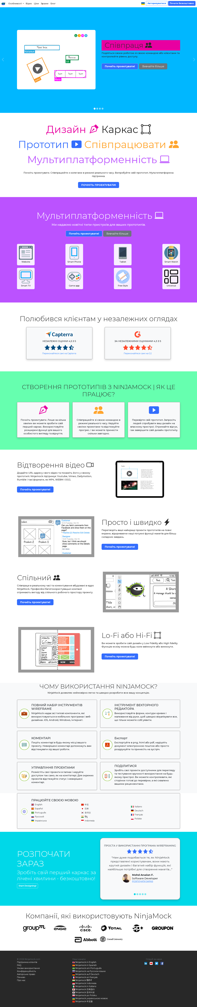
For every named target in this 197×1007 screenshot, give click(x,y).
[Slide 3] (100, 108)
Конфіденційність (26, 971)
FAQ (19, 965)
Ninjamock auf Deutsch (85, 974)
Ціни (36, 3)
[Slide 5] (145, 894)
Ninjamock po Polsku (84, 995)
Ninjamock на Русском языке (89, 971)
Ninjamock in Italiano (84, 986)
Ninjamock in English (84, 962)
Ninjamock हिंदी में (82, 980)
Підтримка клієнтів (27, 962)
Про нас (21, 980)
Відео (29, 3)
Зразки (44, 3)
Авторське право (26, 974)
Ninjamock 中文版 (82, 1001)
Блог (53, 3)
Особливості (15, 3)
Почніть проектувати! (120, 66)
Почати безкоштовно (182, 3)
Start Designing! (27, 886)
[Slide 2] (97, 108)
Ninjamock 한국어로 (83, 992)
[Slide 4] (102, 108)
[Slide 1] (95, 108)
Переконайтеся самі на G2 (138, 353)
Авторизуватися (157, 3)
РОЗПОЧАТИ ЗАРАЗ (142, 881)
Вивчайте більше (153, 66)
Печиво (21, 977)
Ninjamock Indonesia (84, 983)
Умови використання (28, 968)
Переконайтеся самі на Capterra (59, 353)
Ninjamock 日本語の (83, 989)
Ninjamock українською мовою (90, 998)
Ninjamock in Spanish (84, 965)
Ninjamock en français (84, 977)
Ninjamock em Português (86, 968)
